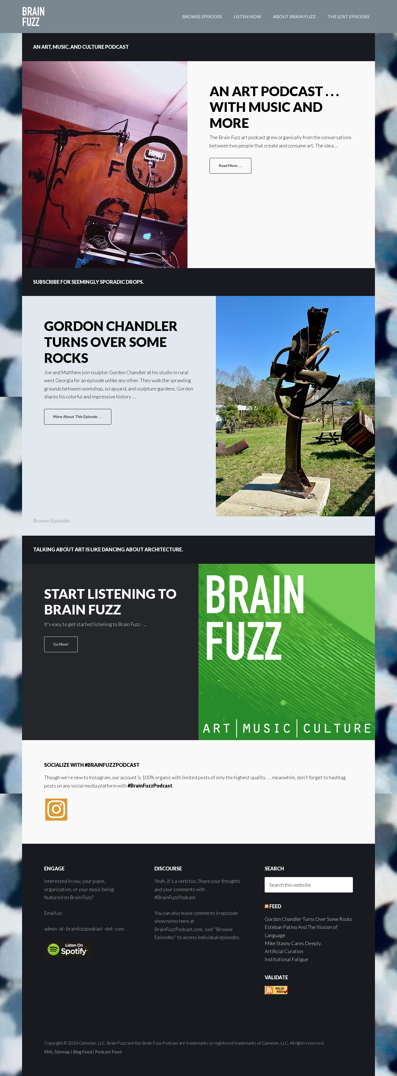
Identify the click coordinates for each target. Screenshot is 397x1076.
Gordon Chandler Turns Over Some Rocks (111, 341)
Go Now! (65, 646)
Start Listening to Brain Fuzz (110, 601)
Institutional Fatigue (286, 959)
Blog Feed (82, 1051)
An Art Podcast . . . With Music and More (274, 107)
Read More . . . (235, 168)
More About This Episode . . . (82, 419)
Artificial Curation (284, 951)
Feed (275, 906)
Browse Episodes (51, 520)
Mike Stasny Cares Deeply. (293, 943)
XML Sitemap (57, 1051)
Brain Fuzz (66, 16)
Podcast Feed (108, 1051)
